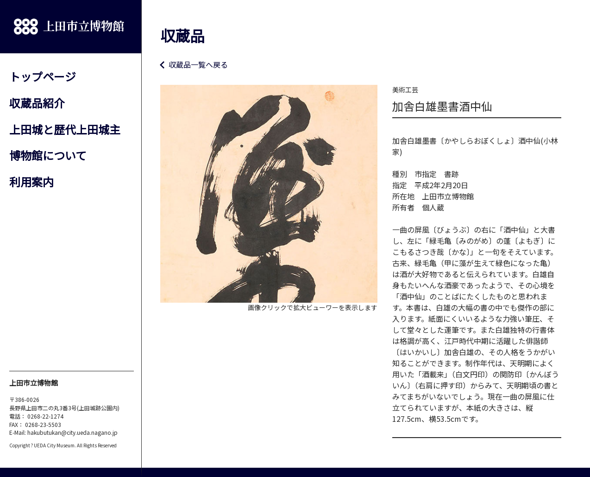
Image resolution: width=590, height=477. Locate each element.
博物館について (48, 155)
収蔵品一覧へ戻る (198, 64)
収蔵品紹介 (37, 103)
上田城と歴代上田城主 (64, 129)
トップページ (42, 76)
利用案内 (31, 181)
